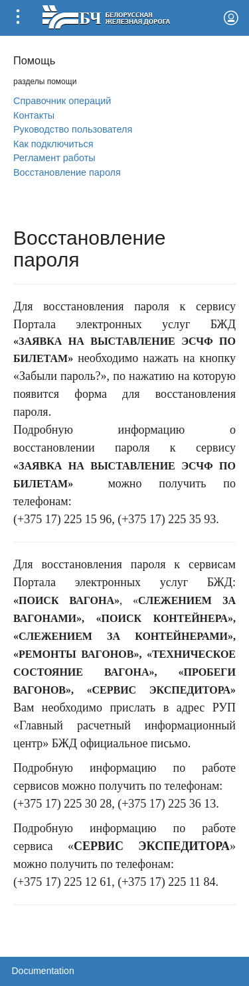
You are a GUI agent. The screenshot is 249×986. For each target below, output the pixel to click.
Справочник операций (62, 100)
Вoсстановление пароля (67, 172)
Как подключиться (53, 144)
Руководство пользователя (72, 129)
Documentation (43, 970)
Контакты (33, 115)
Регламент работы (54, 158)
